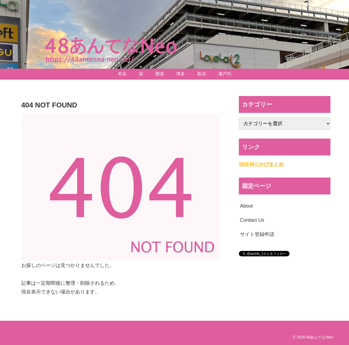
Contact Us (252, 220)
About (246, 206)
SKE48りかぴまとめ (261, 164)
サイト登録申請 (257, 234)
